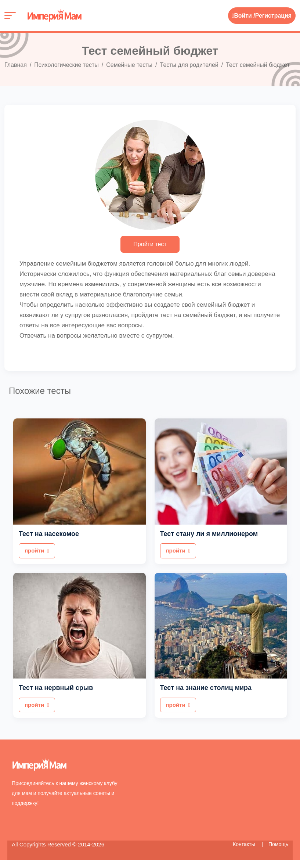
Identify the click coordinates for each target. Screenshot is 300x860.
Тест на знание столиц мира (206, 687)
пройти (37, 550)
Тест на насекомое (49, 533)
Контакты (244, 844)
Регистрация (273, 15)
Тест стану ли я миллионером (209, 533)
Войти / (243, 15)
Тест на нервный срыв (56, 687)
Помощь (278, 844)
